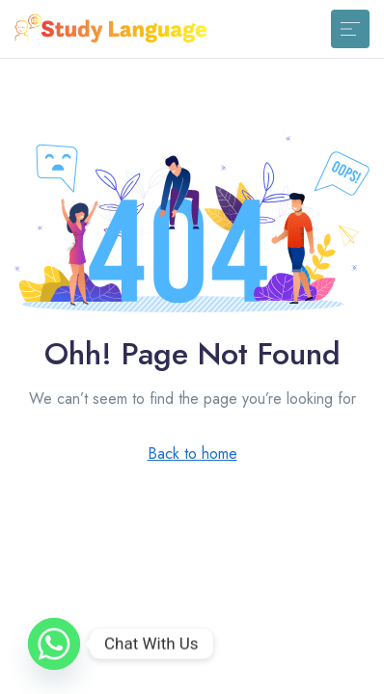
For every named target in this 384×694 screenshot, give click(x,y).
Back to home (192, 453)
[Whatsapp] (54, 644)
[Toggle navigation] (350, 29)
